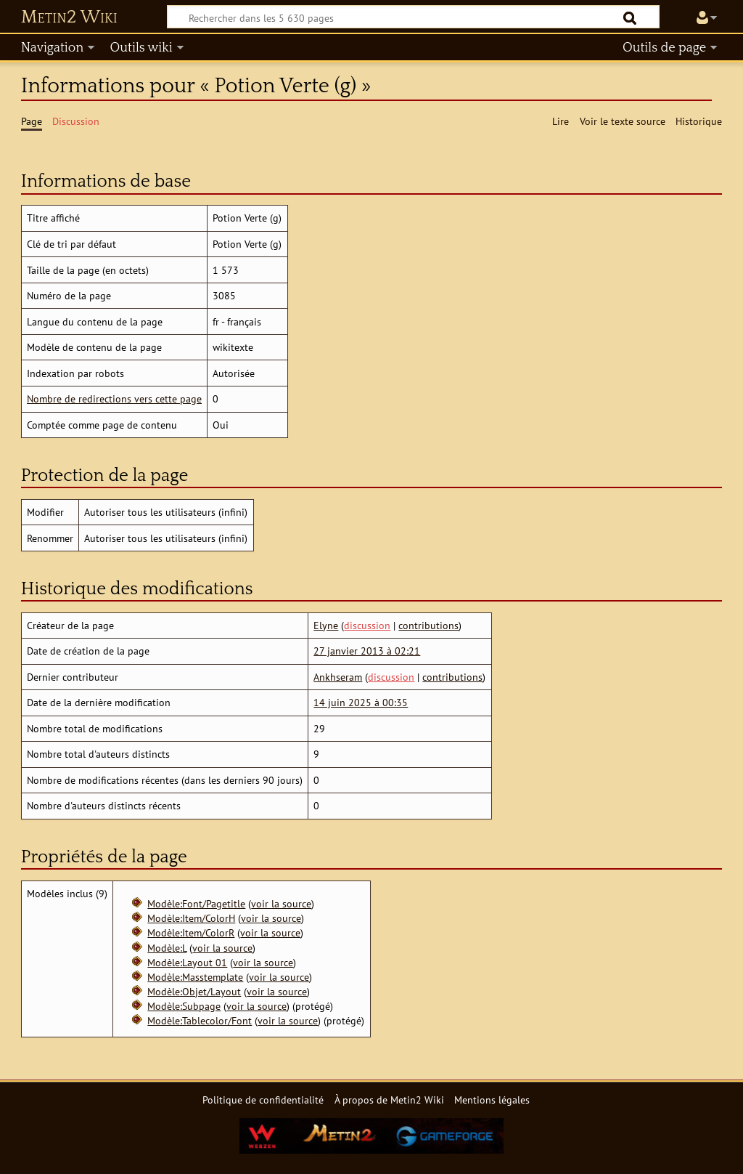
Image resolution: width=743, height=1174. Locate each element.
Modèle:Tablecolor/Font (199, 1020)
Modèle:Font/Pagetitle (196, 903)
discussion (367, 625)
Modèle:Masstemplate (195, 977)
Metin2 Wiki (69, 17)
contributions (428, 625)
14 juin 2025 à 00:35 (360, 702)
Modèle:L (166, 948)
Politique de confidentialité (263, 1099)
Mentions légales (492, 1099)
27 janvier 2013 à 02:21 (366, 650)
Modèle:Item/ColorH (191, 918)
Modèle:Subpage (184, 1006)
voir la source (281, 903)
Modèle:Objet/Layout (194, 991)
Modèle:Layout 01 (187, 962)
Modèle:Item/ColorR (190, 932)
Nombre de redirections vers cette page (114, 398)
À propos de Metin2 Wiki (389, 1099)
